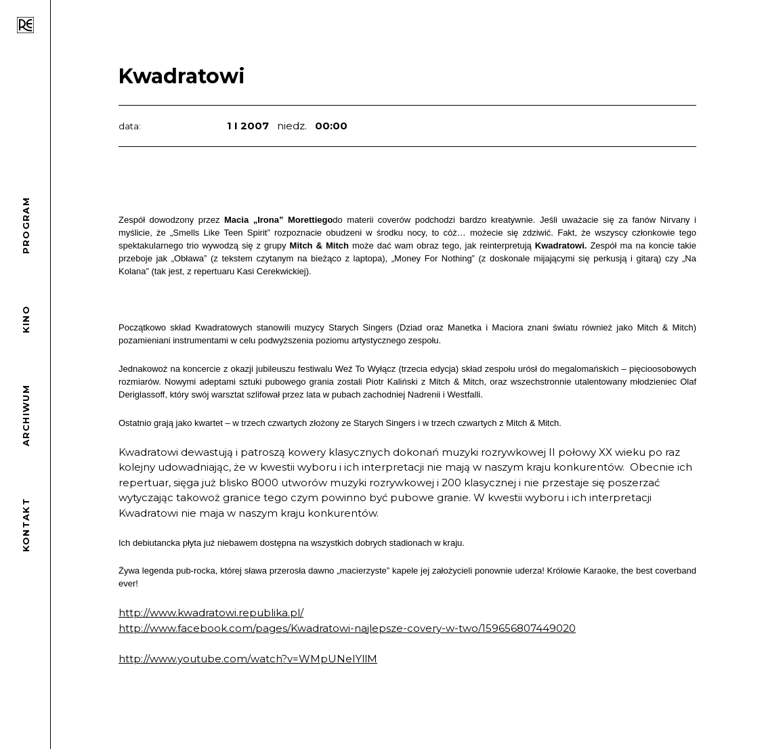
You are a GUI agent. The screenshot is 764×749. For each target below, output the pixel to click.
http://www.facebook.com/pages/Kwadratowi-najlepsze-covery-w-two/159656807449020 (347, 628)
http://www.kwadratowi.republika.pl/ (211, 612)
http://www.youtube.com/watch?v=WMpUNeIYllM (248, 658)
